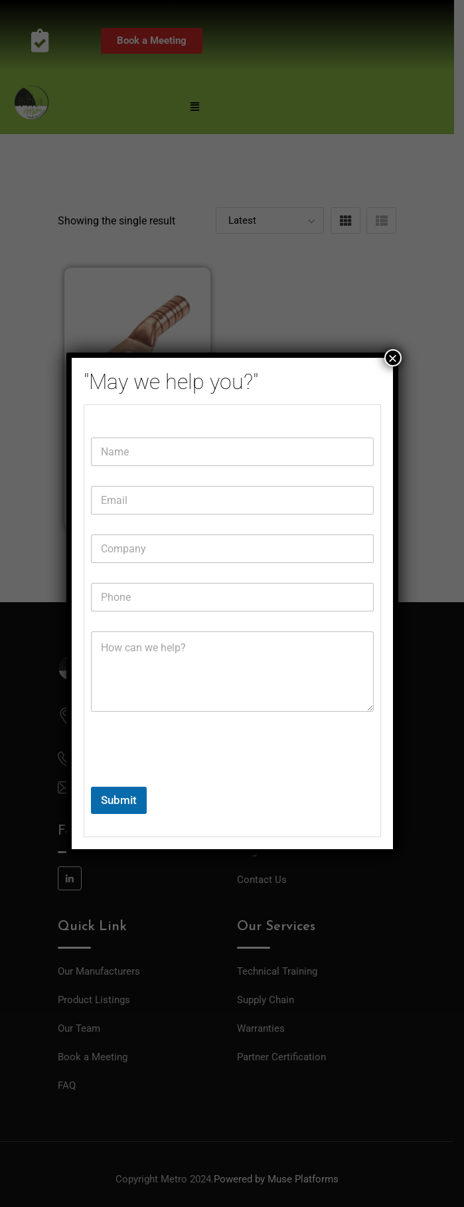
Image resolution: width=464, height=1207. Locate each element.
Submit (119, 800)
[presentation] (192, 778)
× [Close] (392, 357)
